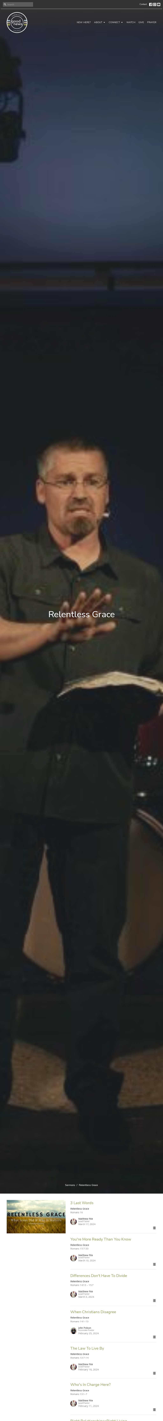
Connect (116, 22)
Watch (130, 22)
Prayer (151, 22)
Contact (143, 4)
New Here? (84, 22)
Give (141, 22)
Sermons (70, 1185)
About (100, 22)
